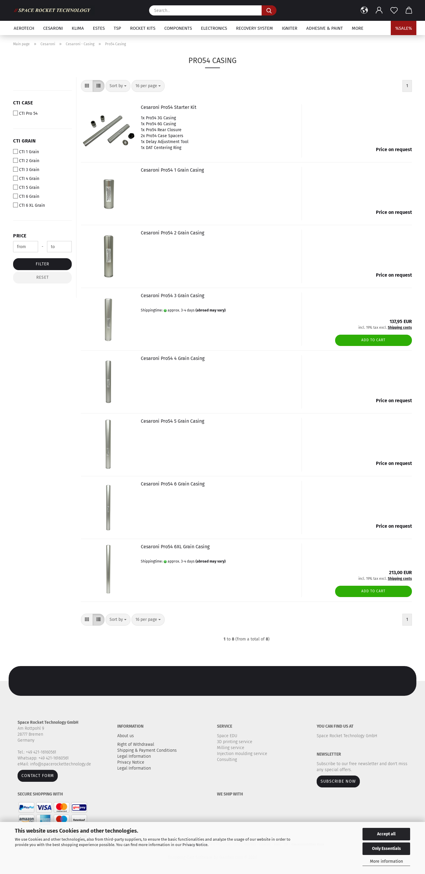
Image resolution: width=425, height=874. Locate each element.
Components (178, 28)
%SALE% (403, 28)
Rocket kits (142, 28)
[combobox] (118, 86)
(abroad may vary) (211, 310)
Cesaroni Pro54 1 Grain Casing (172, 170)
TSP (117, 28)
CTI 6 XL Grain (29, 205)
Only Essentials (386, 848)
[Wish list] (394, 10)
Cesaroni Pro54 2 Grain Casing (172, 233)
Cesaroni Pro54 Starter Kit (168, 107)
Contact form (37, 775)
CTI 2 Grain (26, 160)
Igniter (289, 28)
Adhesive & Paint (324, 28)
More (357, 28)
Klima (78, 28)
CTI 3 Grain (26, 169)
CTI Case (23, 103)
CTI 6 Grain (26, 196)
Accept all (386, 834)
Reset (42, 277)
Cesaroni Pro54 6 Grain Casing (172, 484)
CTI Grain (24, 141)
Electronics (214, 28)
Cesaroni (53, 28)
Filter (42, 264)
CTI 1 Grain (26, 151)
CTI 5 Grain (26, 187)
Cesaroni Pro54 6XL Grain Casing (175, 546)
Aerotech (24, 28)
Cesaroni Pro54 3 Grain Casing (172, 295)
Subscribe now (338, 781)
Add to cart (373, 340)
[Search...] (269, 10)
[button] (364, 10)
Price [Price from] (19, 236)
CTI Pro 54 (25, 113)
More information (386, 861)
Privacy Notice (194, 844)
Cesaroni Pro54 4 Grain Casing (172, 358)
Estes (99, 28)
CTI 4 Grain (26, 178)
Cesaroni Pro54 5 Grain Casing (172, 421)
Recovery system (254, 28)
